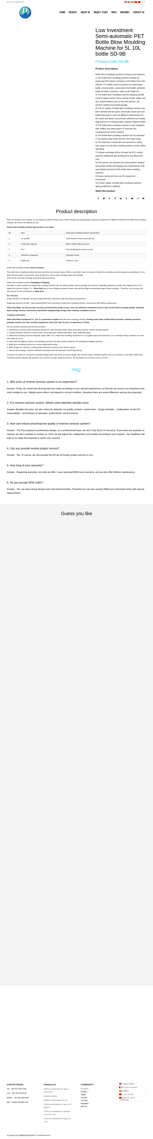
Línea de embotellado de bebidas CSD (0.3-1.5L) (57, 1112)
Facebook (84, 1089)
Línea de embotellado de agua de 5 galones (58, 1105)
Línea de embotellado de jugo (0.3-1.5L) (57, 1119)
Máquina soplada (50, 1096)
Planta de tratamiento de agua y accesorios (56, 1090)
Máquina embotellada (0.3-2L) (55, 1100)
